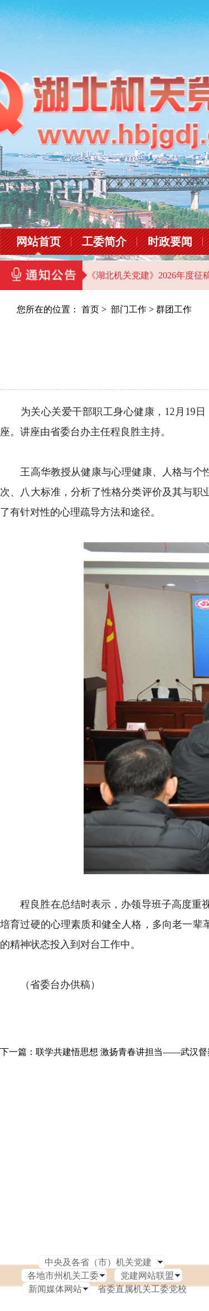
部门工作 (129, 309)
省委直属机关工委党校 (142, 1289)
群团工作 (174, 309)
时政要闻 (170, 241)
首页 (90, 309)
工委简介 (104, 241)
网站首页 (38, 241)
